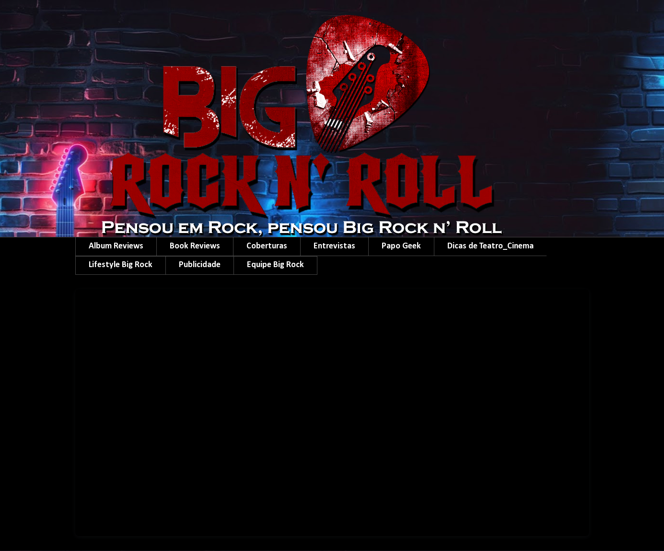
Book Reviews (195, 246)
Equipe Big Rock (275, 265)
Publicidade (200, 265)
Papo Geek (401, 246)
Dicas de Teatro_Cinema (490, 246)
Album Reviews (116, 246)
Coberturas (266, 246)
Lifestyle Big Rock (120, 265)
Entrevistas (334, 246)
